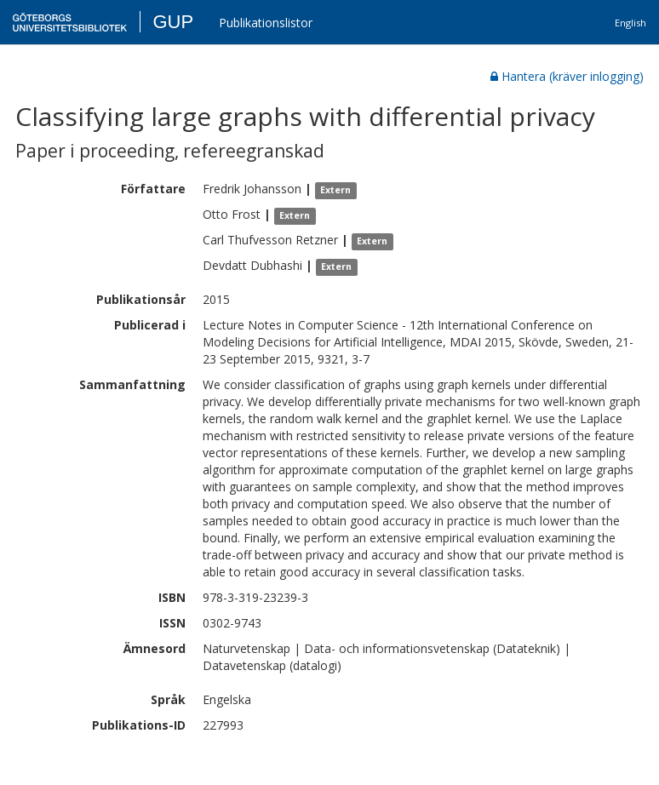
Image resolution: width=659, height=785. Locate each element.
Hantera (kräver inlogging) (567, 76)
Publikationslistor (265, 22)
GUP (172, 21)
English (630, 22)
